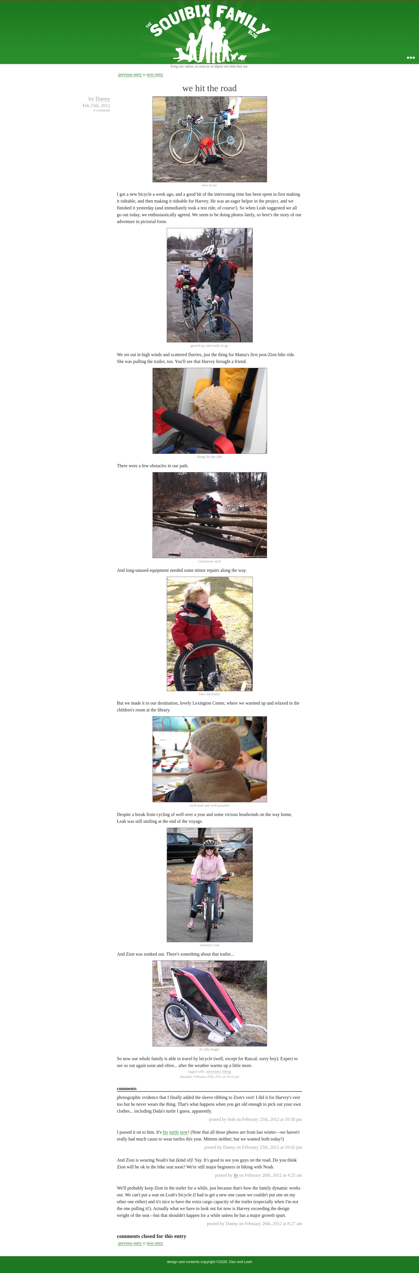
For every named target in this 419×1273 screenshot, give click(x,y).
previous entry (130, 74)
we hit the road (209, 88)
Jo (236, 1175)
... (411, 58)
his (165, 1132)
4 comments (101, 110)
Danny (102, 99)
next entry (155, 74)
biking (227, 1072)
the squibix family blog (209, 32)
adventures (213, 1072)
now (184, 1132)
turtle (174, 1132)
